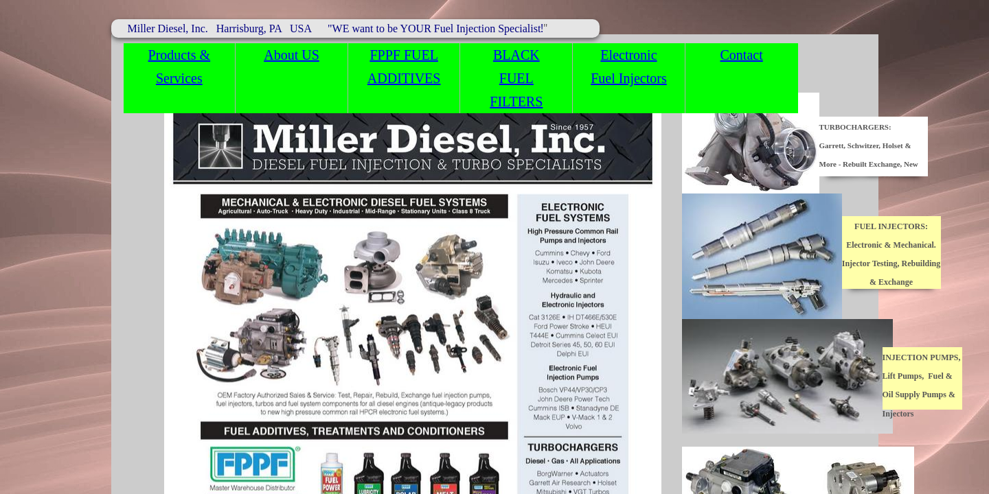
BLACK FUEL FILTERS (516, 78)
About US (291, 54)
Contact (741, 54)
